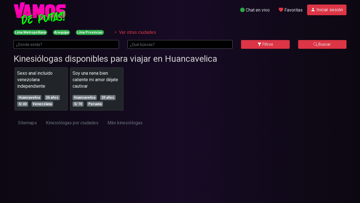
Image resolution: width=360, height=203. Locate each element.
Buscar (322, 44)
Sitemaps (27, 122)
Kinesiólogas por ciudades (72, 122)
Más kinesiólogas (125, 122)
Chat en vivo (255, 10)
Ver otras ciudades (134, 32)
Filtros (265, 44)
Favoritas (291, 10)
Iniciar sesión (327, 9)
